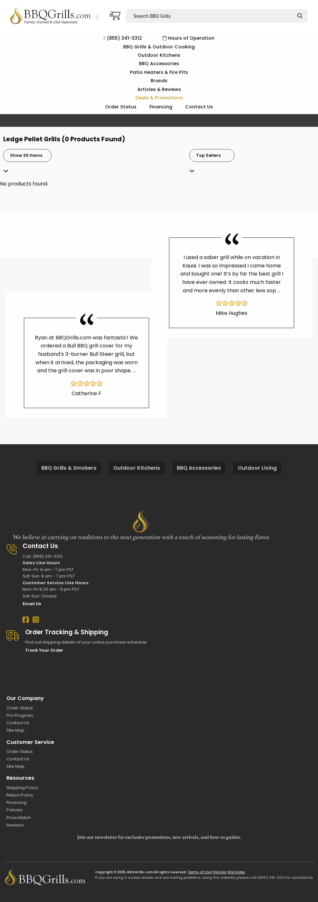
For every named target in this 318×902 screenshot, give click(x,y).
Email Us (32, 603)
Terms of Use (200, 872)
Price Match (18, 817)
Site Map (15, 730)
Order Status (120, 107)
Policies (14, 810)
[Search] (300, 16)
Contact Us (199, 107)
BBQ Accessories (159, 63)
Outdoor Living (257, 468)
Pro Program (19, 715)
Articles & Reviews (159, 89)
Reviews (15, 825)
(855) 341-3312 (123, 38)
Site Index (236, 872)
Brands (159, 80)
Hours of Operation (188, 38)
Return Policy (19, 795)
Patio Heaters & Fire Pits (159, 72)
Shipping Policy (22, 787)
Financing (160, 107)
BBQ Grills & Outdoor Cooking (159, 47)
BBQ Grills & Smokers (68, 468)
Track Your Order (44, 650)
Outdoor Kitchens (159, 55)
